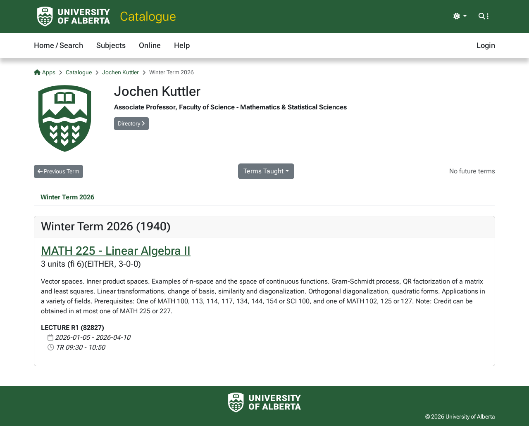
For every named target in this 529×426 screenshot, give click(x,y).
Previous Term (58, 171)
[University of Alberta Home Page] (73, 16)
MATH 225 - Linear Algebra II (116, 251)
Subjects (111, 45)
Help (182, 45)
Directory (131, 123)
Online (150, 45)
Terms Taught (263, 171)
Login (486, 45)
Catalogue (148, 16)
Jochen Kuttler (120, 72)
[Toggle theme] (460, 16)
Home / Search (58, 45)
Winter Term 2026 (67, 197)
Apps (44, 72)
